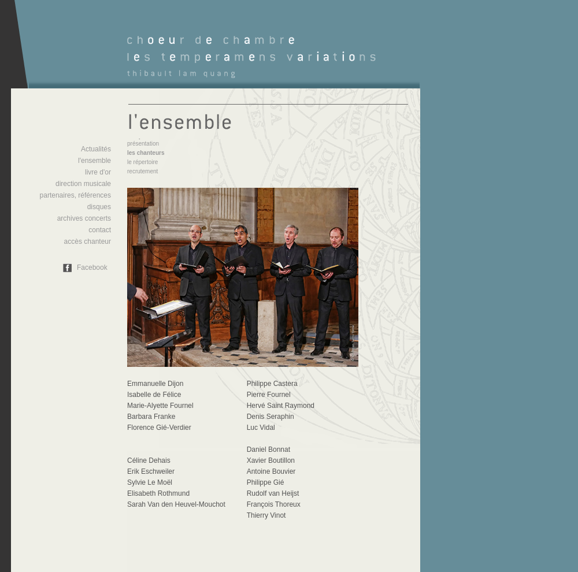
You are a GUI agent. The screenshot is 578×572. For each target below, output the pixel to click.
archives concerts (84, 218)
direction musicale (83, 184)
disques (99, 207)
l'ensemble (94, 161)
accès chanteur (87, 241)
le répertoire (142, 162)
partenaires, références (75, 195)
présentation (143, 143)
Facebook (92, 267)
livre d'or (98, 172)
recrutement (142, 171)
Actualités (96, 149)
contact (99, 230)
